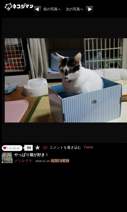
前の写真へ (52, 9)
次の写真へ (75, 9)
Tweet (88, 147)
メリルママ (23, 161)
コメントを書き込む (61, 147)
